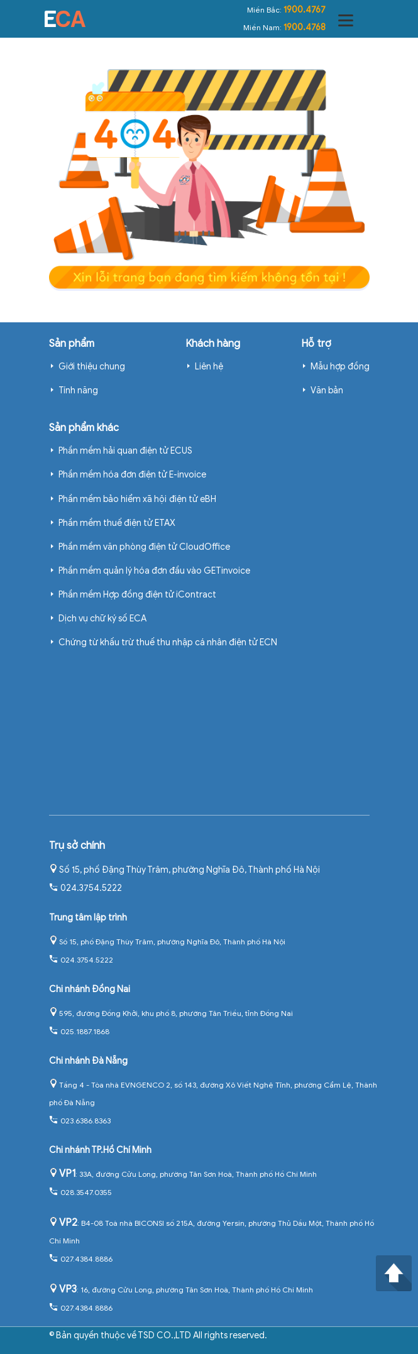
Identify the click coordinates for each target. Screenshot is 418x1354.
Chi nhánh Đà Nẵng (88, 1061)
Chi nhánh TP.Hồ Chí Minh (100, 1150)
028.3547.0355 (80, 1192)
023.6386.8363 (80, 1120)
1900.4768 (304, 27)
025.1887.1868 (79, 1031)
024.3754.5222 (85, 888)
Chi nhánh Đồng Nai (89, 989)
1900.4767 (304, 9)
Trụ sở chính (77, 845)
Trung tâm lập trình (88, 917)
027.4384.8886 (81, 1259)
